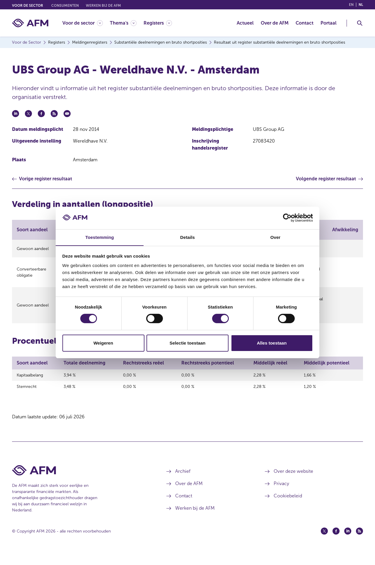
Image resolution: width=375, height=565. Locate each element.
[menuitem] (86, 23)
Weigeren (103, 342)
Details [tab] (187, 236)
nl (361, 5)
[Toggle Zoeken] (359, 23)
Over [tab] (275, 236)
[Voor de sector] (82, 23)
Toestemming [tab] (99, 236)
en (351, 5)
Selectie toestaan (188, 342)
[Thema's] (123, 23)
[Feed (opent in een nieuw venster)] (359, 542)
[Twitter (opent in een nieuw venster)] (324, 542)
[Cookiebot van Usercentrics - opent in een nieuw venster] (287, 217)
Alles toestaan (272, 342)
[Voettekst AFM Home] (80, 482)
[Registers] (158, 23)
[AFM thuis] (30, 23)
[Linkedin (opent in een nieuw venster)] (347, 542)
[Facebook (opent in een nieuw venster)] (336, 542)
